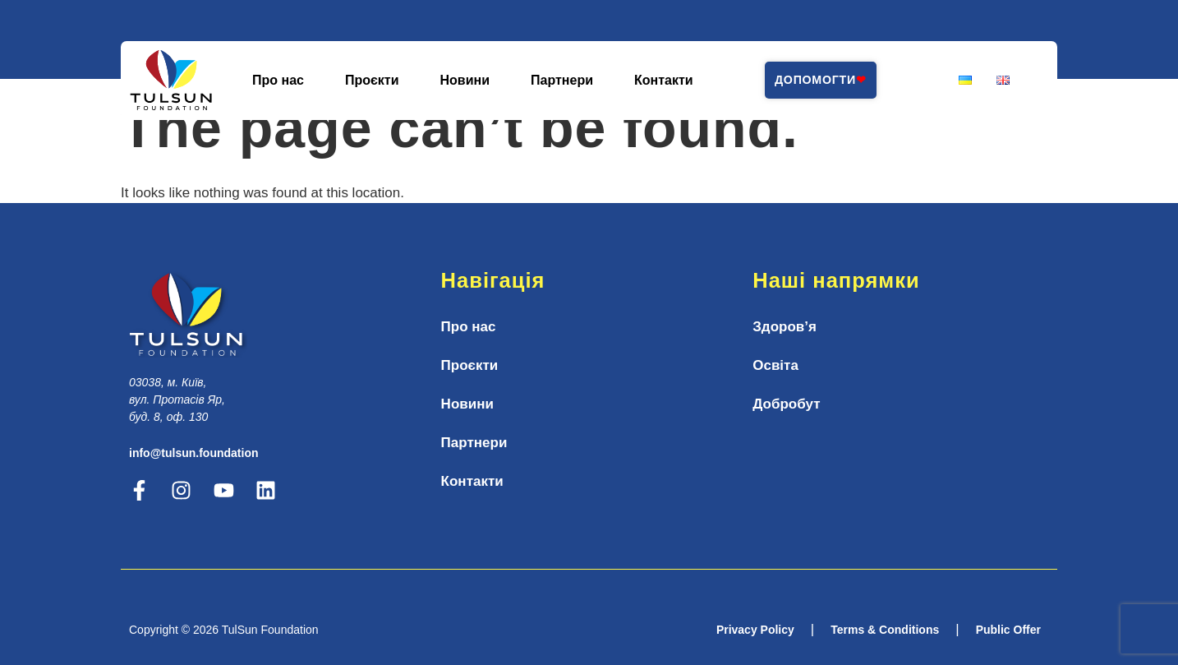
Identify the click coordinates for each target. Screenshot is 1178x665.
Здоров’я (784, 327)
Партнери (562, 80)
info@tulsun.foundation (194, 452)
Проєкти (372, 80)
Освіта (775, 365)
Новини (465, 80)
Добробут (786, 404)
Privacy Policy (755, 629)
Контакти (663, 80)
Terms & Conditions (885, 629)
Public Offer (1008, 629)
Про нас (278, 80)
